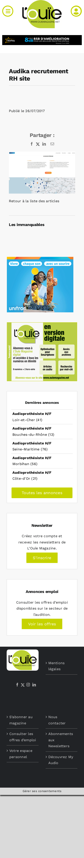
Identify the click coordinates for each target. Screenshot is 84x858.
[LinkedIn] (34, 684)
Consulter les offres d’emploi (22, 737)
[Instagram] (28, 684)
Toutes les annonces (42, 492)
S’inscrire (42, 557)
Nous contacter (57, 720)
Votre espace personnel (20, 754)
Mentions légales (56, 666)
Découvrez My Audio (60, 760)
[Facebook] (17, 684)
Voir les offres (42, 624)
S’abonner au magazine (21, 720)
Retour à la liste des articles (34, 201)
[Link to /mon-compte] (76, 11)
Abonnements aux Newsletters (60, 740)
